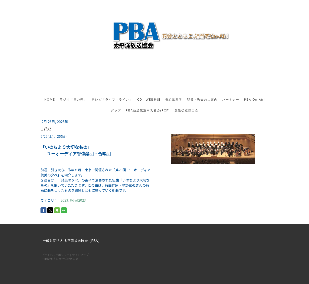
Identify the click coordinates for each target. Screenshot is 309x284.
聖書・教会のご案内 (202, 99)
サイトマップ (80, 255)
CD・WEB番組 (148, 99)
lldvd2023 (78, 200)
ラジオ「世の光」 (73, 99)
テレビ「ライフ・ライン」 (112, 99)
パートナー (230, 99)
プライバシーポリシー (55, 255)
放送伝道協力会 (186, 110)
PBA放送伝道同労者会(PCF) (148, 110)
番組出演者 (173, 99)
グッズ (116, 110)
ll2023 (63, 200)
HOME (49, 99)
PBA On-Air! (254, 99)
